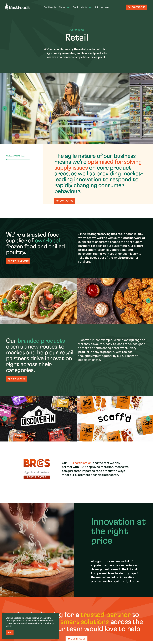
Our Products (80, 7)
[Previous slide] (4, 300)
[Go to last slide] (4, 108)
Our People (50, 7)
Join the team (101, 7)
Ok (9, 632)
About (62, 7)
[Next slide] (148, 108)
